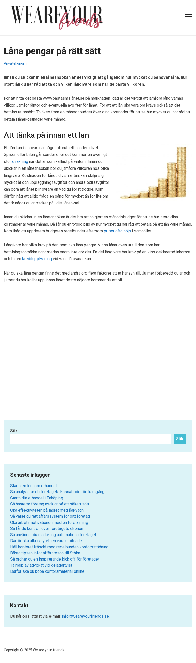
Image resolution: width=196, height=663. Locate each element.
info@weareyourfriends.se (85, 616)
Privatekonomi (15, 63)
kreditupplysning (37, 258)
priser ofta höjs (117, 231)
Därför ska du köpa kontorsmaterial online (47, 571)
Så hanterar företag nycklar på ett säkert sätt (49, 504)
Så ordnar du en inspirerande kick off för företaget (54, 559)
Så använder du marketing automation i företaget (53, 534)
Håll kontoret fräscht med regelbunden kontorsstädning (59, 546)
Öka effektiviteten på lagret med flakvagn (47, 510)
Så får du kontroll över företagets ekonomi (47, 528)
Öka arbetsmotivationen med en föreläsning (49, 522)
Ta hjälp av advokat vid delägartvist (41, 565)
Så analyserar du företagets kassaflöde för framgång (57, 491)
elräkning (20, 161)
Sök (13, 430)
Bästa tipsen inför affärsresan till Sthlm (45, 553)
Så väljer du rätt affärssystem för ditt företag (50, 516)
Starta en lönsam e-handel (33, 485)
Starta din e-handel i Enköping (36, 498)
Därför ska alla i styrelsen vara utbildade (46, 540)
